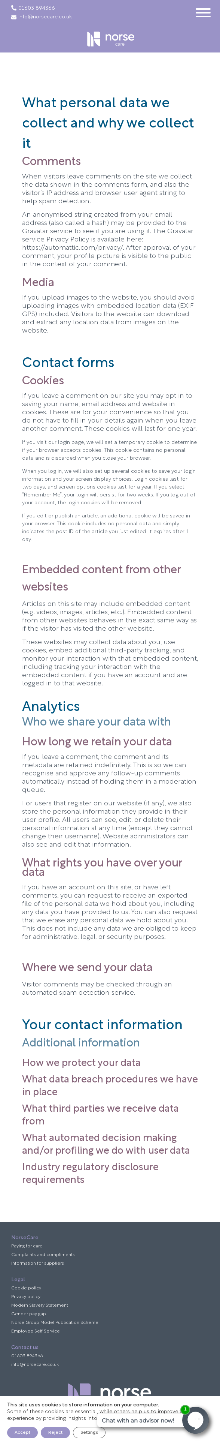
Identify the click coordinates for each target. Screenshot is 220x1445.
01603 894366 (36, 8)
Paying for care (27, 1246)
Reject (55, 1432)
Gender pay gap (28, 1314)
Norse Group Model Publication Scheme (54, 1323)
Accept (22, 1432)
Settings (89, 1432)
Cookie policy (26, 1288)
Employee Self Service (35, 1331)
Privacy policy (25, 1297)
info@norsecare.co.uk (41, 17)
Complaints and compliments (43, 1255)
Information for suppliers (37, 1263)
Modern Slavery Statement (39, 1305)
